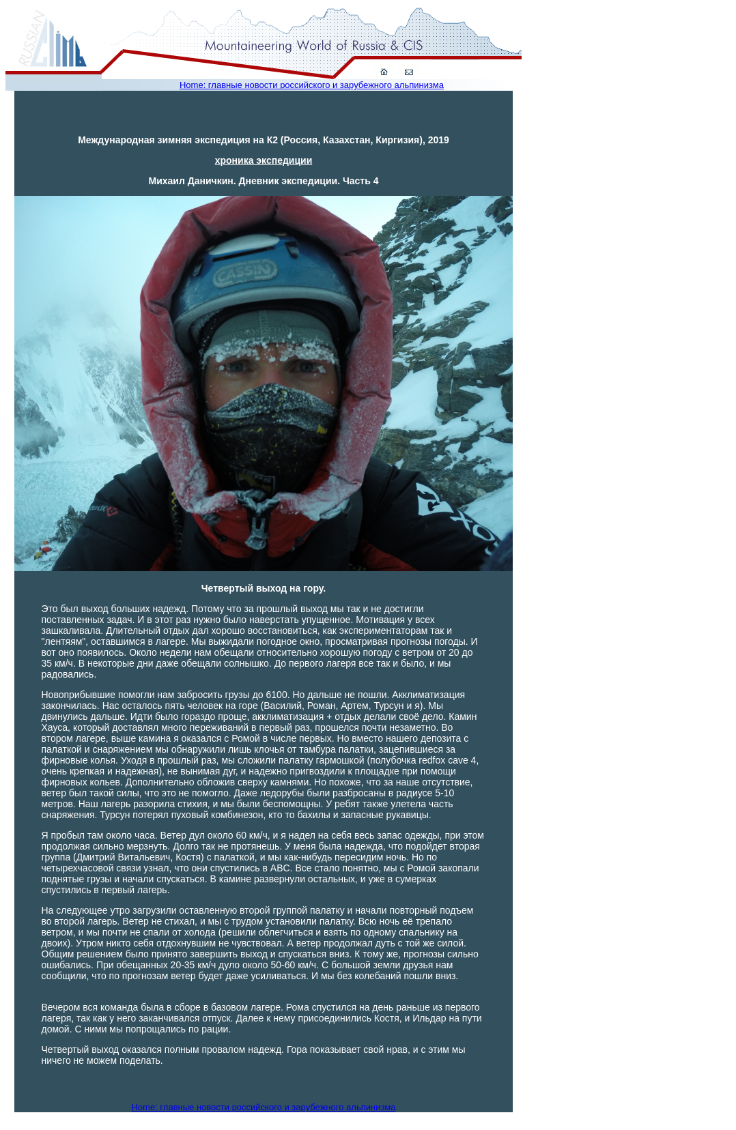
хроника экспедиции (264, 160)
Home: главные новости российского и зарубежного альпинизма (312, 85)
